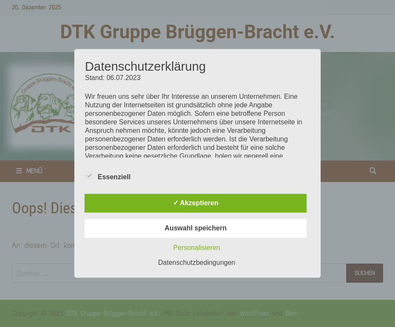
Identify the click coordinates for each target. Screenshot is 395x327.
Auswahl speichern (196, 228)
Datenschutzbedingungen (196, 263)
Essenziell (107, 176)
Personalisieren (196, 248)
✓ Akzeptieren (196, 203)
